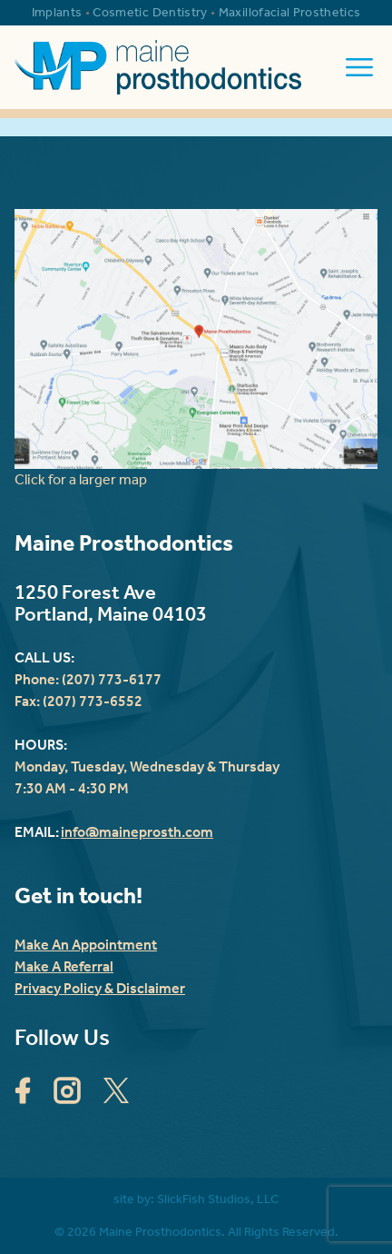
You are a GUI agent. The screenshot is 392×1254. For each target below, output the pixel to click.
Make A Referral (64, 966)
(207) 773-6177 (112, 679)
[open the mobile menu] (359, 67)
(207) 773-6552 (92, 701)
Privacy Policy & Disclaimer (100, 988)
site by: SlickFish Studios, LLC (196, 1199)
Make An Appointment (86, 944)
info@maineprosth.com (137, 832)
